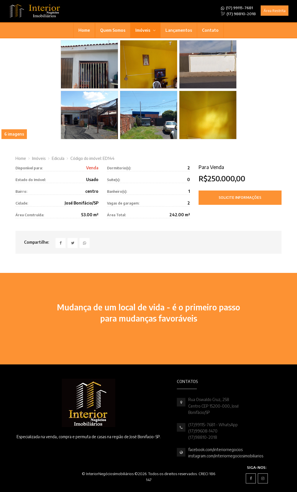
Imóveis (143, 30)
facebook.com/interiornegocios (215, 449)
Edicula (58, 158)
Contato (210, 30)
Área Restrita (275, 10)
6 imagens (14, 134)
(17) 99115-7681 (237, 7)
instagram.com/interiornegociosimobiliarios (225, 455)
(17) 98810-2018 (238, 13)
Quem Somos (112, 30)
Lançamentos (178, 30)
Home (84, 30)
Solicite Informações (240, 197)
